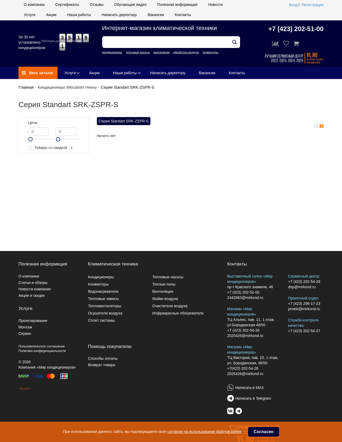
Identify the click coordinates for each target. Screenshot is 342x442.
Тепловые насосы (167, 277)
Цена (32, 123)
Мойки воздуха (165, 299)
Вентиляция (162, 291)
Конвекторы (98, 284)
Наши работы (79, 15)
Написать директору (119, 15)
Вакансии (155, 15)
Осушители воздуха (105, 313)
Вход (293, 5)
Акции (51, 15)
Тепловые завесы (103, 299)
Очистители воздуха (170, 306)
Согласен (263, 431)
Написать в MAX (249, 387)
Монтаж (25, 327)
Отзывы (97, 4)
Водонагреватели (103, 291)
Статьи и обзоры (32, 282)
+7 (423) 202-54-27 (304, 331)
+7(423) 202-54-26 (242, 368)
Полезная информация (177, 4)
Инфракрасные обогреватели (178, 313)
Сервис (24, 333)
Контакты (183, 15)
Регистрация (313, 5)
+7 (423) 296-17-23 (304, 303)
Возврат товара (101, 365)
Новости (215, 4)
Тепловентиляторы (104, 306)
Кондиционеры (101, 277)
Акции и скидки (31, 295)
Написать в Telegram (253, 398)
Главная (26, 87)
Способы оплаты (102, 358)
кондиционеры (112, 52)
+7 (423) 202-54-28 (304, 281)
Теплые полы (163, 284)
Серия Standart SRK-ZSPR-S (127, 87)
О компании (34, 4)
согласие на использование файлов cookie (204, 431)
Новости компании (34, 289)
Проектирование (32, 321)
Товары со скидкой (51, 147)
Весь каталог (38, 72)
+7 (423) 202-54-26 (243, 330)
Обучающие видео (130, 4)
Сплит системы (101, 320)
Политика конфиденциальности (42, 351)
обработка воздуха (186, 52)
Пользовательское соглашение (41, 346)
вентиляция (162, 52)
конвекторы (210, 52)
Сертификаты (67, 4)
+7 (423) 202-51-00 (296, 28)
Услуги (29, 15)
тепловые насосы (138, 52)
